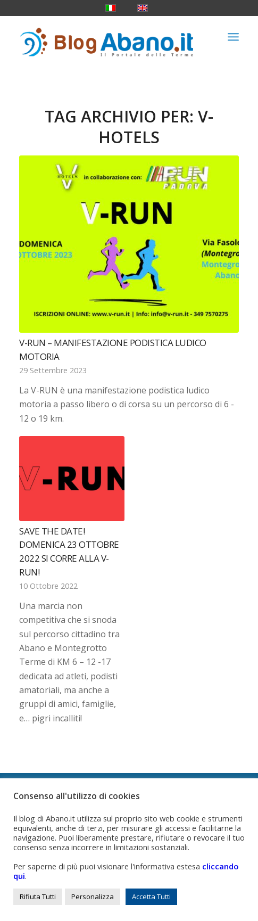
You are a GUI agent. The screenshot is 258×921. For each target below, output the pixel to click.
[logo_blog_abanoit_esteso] (107, 36)
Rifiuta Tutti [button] (38, 896)
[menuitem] (233, 37)
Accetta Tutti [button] (151, 896)
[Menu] (233, 37)
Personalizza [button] (92, 896)
